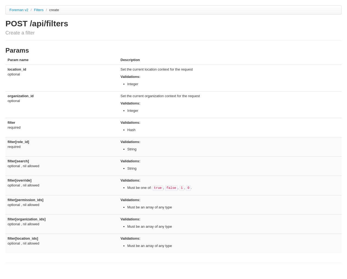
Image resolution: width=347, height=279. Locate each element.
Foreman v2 (18, 10)
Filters (39, 10)
